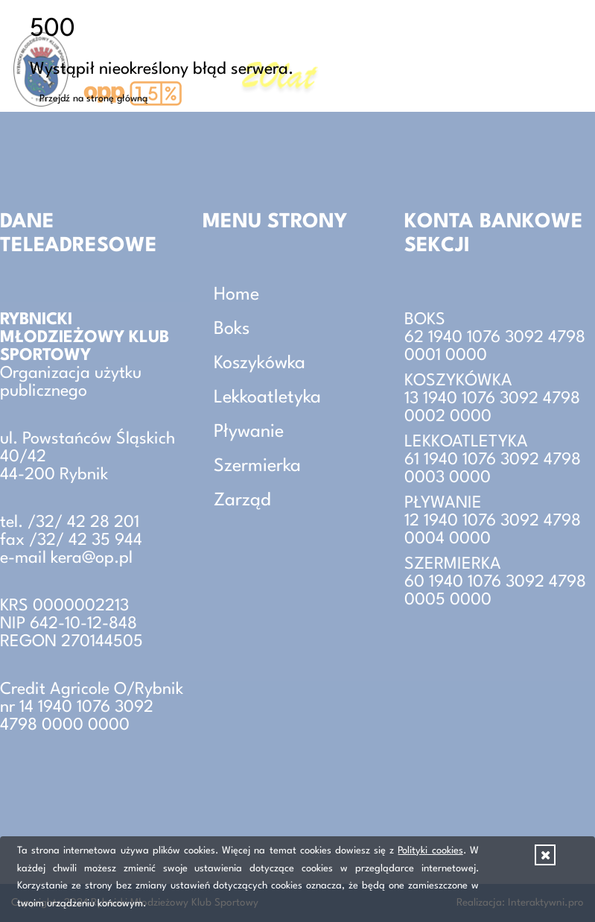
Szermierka (257, 467)
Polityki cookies (430, 851)
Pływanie (249, 432)
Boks (231, 329)
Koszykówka (259, 364)
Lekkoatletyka (267, 398)
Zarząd (242, 501)
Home (236, 295)
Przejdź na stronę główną (93, 99)
